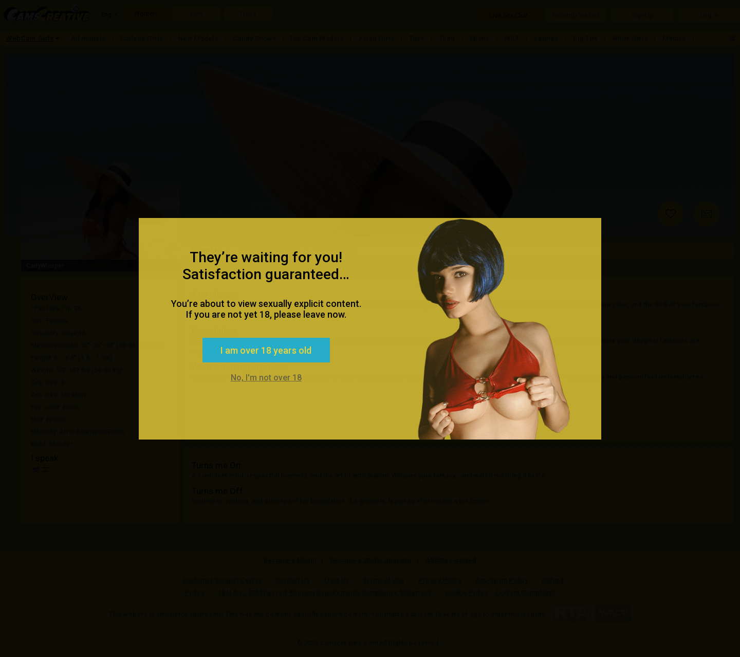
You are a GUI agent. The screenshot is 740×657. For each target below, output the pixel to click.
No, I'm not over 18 (266, 377)
